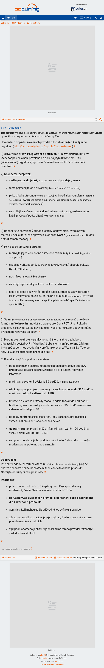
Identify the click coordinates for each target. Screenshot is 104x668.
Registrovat (35, 23)
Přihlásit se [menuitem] (97, 18)
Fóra (13, 18)
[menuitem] (75, 17)
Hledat (6, 23)
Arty (45, 658)
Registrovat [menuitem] (102, 18)
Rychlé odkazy (3, 18)
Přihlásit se (19, 23)
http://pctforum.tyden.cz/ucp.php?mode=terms (43, 146)
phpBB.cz (59, 661)
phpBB (43, 655)
